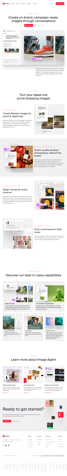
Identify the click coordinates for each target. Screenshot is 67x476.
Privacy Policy (51, 455)
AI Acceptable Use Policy (59, 455)
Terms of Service (44, 455)
